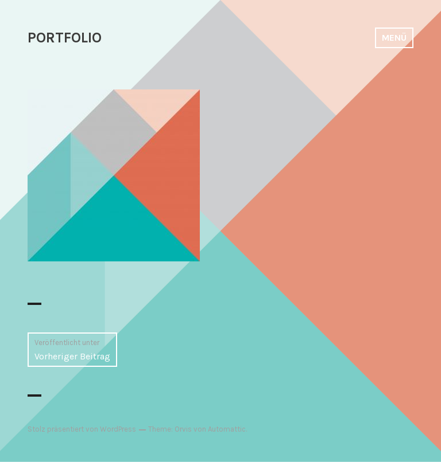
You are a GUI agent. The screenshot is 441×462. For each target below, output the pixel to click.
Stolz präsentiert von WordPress (82, 429)
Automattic (227, 429)
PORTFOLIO (65, 37)
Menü (394, 37)
